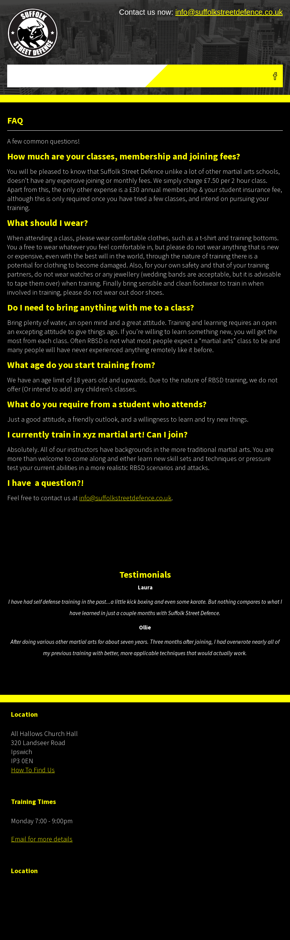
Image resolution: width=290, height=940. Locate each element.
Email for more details (41, 839)
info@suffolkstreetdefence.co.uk (229, 12)
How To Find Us (33, 769)
